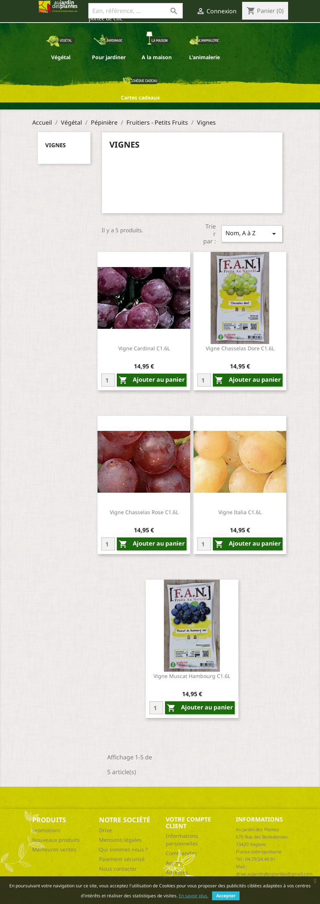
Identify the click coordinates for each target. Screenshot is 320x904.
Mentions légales (120, 839)
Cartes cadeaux (140, 97)
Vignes (55, 145)
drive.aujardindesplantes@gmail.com (274, 874)
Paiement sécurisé (122, 859)
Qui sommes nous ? (123, 849)
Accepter (225, 896)
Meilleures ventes (54, 849)
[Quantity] (108, 380)
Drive (105, 830)
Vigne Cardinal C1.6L (144, 348)
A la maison (157, 57)
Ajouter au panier (152, 380)
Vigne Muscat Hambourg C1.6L (192, 675)
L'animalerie (204, 57)
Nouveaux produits (56, 839)
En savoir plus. (193, 896)
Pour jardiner (109, 57)
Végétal (60, 57)
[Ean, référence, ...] (135, 10)
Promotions (46, 830)
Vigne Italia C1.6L (239, 512)
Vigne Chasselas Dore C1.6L (240, 348)
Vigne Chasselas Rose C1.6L (144, 512)
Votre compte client (188, 822)
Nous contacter (118, 868)
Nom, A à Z (251, 233)
